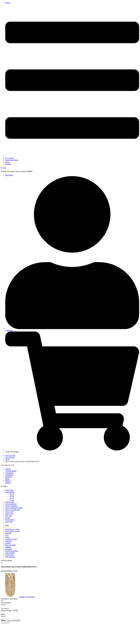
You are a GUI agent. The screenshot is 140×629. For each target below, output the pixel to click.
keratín (7, 518)
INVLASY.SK (10, 455)
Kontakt (8, 164)
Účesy (7, 537)
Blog (7, 525)
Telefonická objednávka (9, 474)
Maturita (8, 533)
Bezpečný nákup (8, 478)
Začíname (8, 549)
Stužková (8, 541)
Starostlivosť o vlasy (12, 529)
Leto (6, 535)
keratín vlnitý (10, 520)
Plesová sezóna (10, 545)
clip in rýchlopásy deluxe (14, 508)
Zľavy (7, 162)
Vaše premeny (10, 557)
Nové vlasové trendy (12, 531)
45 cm (12, 496)
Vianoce (8, 543)
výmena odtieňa (10, 470)
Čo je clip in (9, 158)
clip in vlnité (9, 502)
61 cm (12, 500)
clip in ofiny (9, 512)
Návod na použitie (11, 551)
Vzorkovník (11, 160)
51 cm (12, 498)
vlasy (3, 168)
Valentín (8, 547)
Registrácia (9, 175)
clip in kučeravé (10, 504)
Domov (7, 3)
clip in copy (9, 514)
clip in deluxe (10, 457)
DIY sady (8, 516)
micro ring (9, 522)
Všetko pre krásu (11, 539)
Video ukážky (10, 553)
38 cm (7, 459)
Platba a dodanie (8, 482)
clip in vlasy (9, 490)
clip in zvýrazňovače (12, 510)
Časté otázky (9, 555)
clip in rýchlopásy (11, 506)
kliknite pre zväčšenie (27, 597)
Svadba (7, 527)
